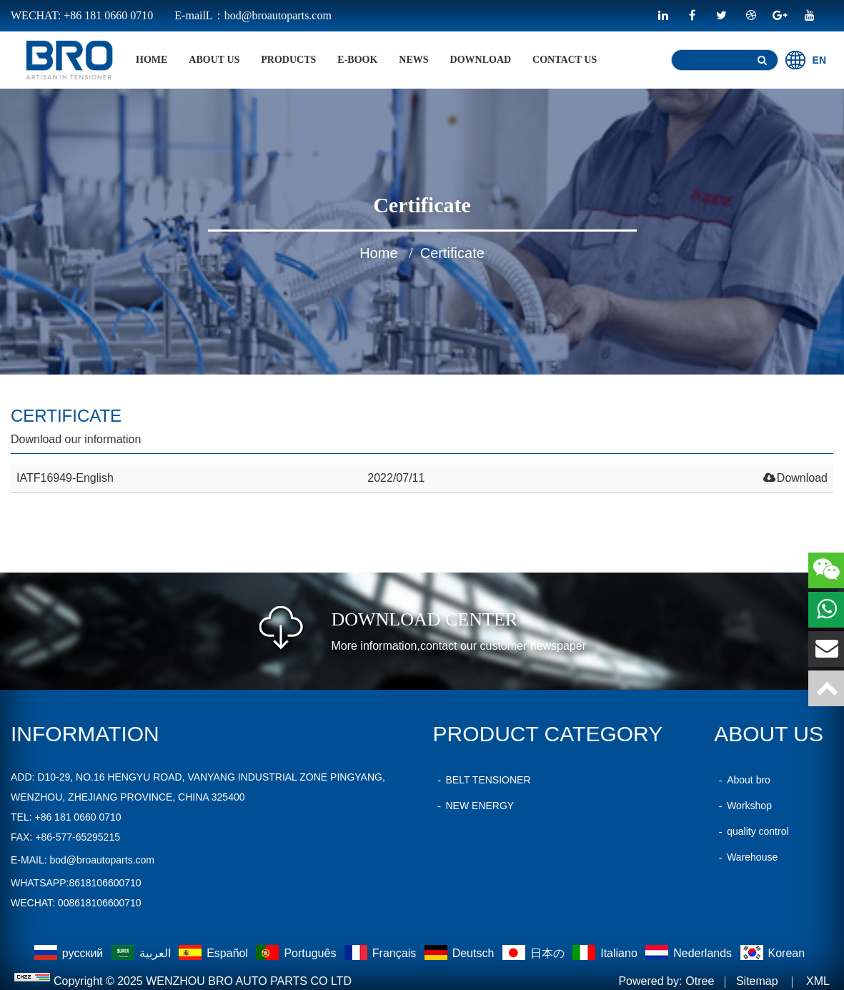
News (413, 59)
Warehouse (746, 857)
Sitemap (757, 981)
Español (215, 953)
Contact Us (564, 59)
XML (818, 981)
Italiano (606, 953)
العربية (142, 953)
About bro (742, 780)
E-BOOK (357, 59)
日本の (534, 953)
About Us (214, 59)
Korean (772, 953)
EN (805, 60)
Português (297, 953)
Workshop (743, 805)
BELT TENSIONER (482, 780)
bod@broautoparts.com (101, 860)
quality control (751, 831)
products (288, 59)
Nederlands (690, 953)
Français (381, 953)
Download (481, 59)
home (151, 59)
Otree (699, 981)
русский (70, 953)
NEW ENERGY (474, 805)
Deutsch (461, 953)
